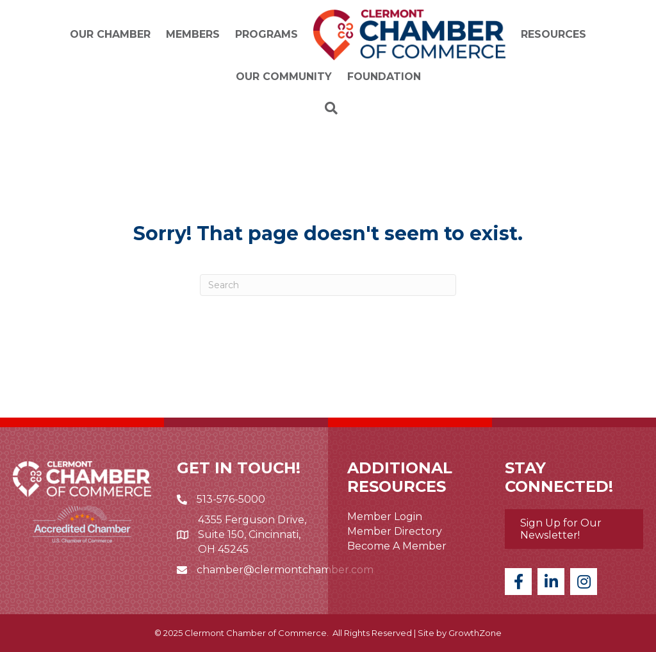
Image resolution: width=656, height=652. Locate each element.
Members (193, 34)
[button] (574, 529)
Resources (553, 34)
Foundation (384, 76)
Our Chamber (110, 34)
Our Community (284, 76)
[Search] (328, 108)
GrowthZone (475, 633)
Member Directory (394, 531)
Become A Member (397, 546)
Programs (266, 34)
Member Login (384, 516)
